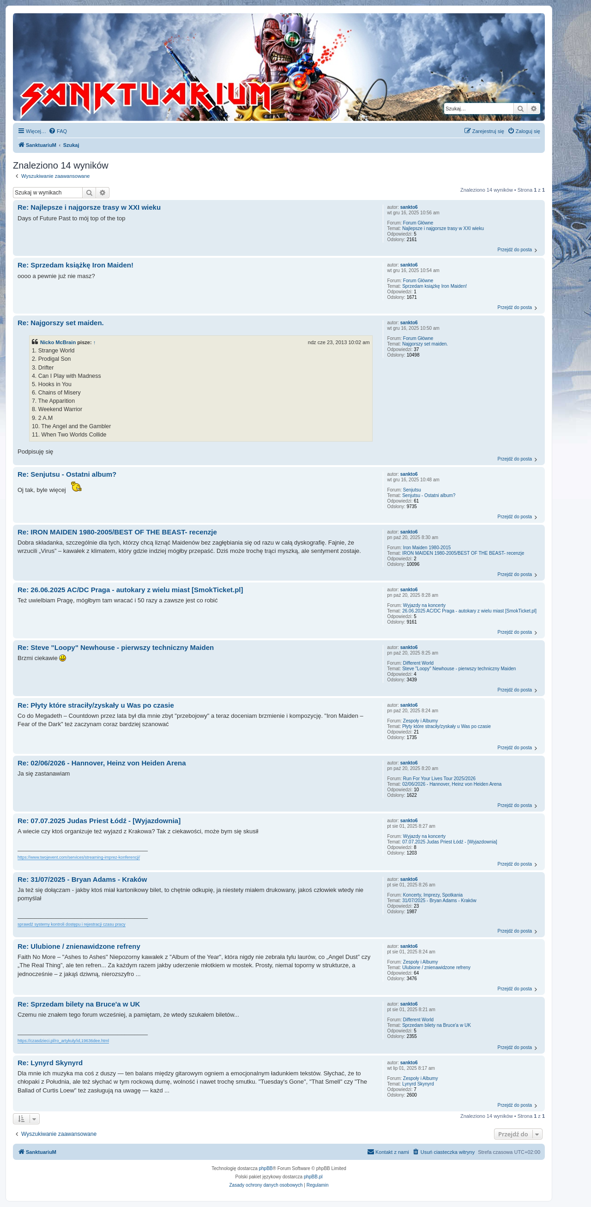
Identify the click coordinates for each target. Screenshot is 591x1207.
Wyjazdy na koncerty (424, 605)
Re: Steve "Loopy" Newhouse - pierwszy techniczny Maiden (116, 647)
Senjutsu (412, 489)
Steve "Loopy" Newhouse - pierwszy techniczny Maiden (459, 668)
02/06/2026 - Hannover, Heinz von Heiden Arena (451, 784)
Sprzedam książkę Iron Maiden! (434, 286)
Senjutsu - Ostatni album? (428, 495)
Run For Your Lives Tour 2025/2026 (439, 778)
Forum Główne (418, 222)
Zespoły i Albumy (420, 720)
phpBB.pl (313, 1176)
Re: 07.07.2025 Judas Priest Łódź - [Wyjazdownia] (99, 821)
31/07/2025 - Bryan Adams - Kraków (439, 900)
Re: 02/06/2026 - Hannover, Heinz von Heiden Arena (102, 763)
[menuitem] (57, 131)
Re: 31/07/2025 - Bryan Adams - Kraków (82, 879)
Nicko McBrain (58, 342)
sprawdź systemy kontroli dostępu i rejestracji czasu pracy (72, 924)
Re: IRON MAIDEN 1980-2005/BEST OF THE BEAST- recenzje (117, 532)
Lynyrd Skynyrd (418, 1083)
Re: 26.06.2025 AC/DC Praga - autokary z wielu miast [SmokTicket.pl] (130, 590)
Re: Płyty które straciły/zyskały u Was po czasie (96, 705)
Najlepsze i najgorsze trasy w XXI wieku (443, 228)
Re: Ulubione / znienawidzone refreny (79, 946)
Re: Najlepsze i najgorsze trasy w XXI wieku (89, 207)
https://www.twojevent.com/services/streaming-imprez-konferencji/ (79, 857)
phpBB (266, 1168)
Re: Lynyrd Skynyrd (50, 1063)
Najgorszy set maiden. (425, 343)
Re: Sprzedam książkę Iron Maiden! (75, 265)
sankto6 (409, 207)
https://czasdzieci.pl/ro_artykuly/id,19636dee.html (63, 1040)
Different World (418, 663)
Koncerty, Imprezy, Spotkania (433, 895)
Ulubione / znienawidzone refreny (436, 967)
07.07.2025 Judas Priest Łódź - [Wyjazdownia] (449, 841)
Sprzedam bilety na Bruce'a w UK (436, 1025)
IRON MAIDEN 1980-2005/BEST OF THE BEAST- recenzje (463, 553)
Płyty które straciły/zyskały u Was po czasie (446, 726)
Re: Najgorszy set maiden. (61, 323)
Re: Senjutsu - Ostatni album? (67, 474)
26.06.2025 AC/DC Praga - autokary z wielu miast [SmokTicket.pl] (469, 610)
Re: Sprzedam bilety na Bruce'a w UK (79, 1004)
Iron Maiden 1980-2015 (427, 547)
